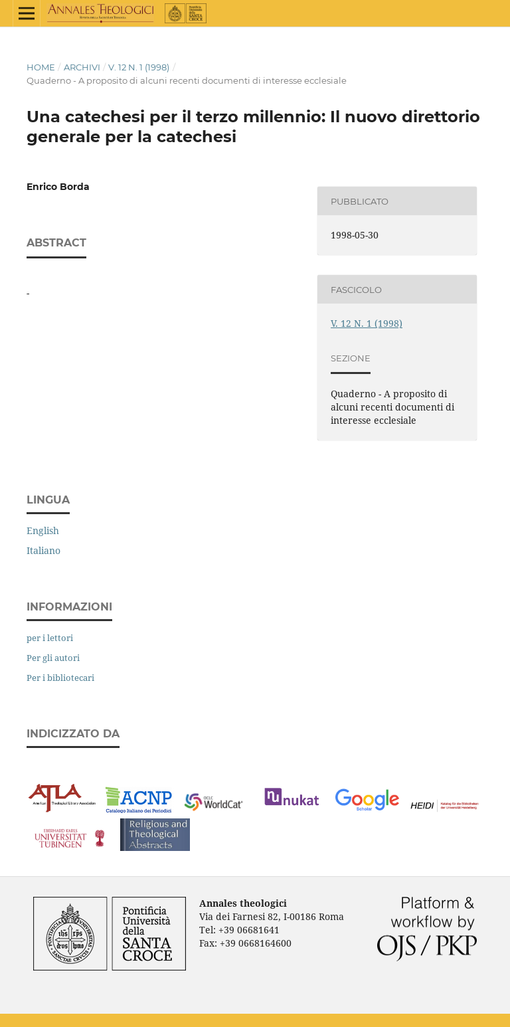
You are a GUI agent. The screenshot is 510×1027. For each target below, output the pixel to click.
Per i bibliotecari (60, 678)
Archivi (82, 67)
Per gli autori (53, 658)
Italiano (43, 550)
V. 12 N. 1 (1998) (138, 67)
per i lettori (50, 638)
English (43, 530)
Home (41, 67)
